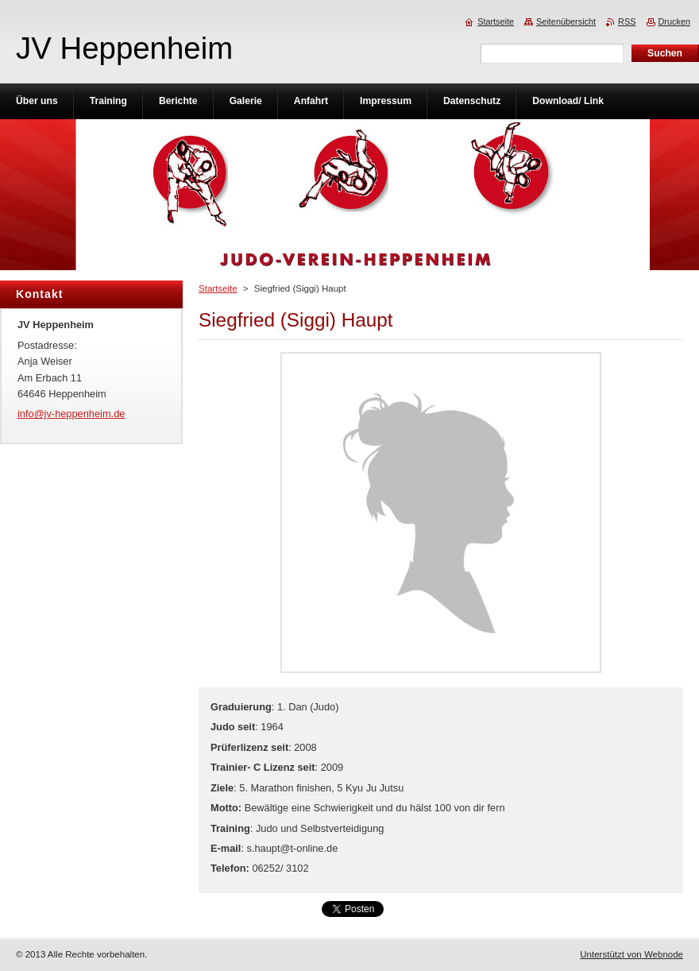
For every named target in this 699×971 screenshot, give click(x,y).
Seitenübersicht (566, 21)
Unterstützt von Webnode (631, 954)
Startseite (218, 288)
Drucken (674, 21)
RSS (626, 21)
